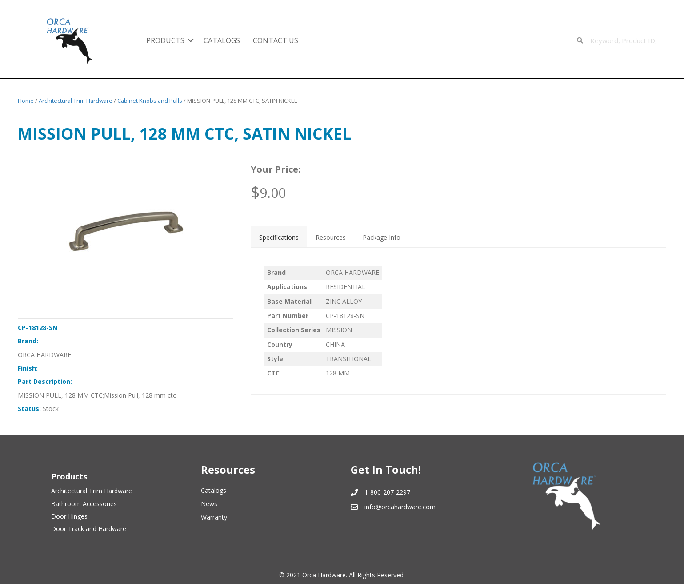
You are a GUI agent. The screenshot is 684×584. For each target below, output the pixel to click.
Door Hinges (69, 516)
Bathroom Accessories (84, 503)
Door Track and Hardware (88, 528)
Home (26, 101)
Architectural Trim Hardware (75, 101)
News (209, 503)
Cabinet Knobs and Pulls (149, 101)
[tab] (279, 236)
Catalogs (222, 40)
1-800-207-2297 (387, 492)
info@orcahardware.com (400, 507)
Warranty (214, 517)
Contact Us (275, 40)
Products (165, 40)
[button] (190, 40)
